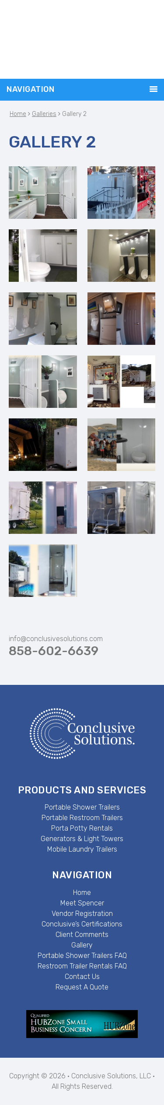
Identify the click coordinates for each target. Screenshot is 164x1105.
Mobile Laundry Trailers (82, 849)
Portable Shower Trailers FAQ (82, 955)
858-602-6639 (53, 651)
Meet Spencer (82, 903)
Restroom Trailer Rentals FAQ (82, 966)
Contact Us (82, 976)
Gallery (82, 945)
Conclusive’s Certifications (82, 924)
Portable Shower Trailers (82, 807)
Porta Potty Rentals (82, 828)
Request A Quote (82, 987)
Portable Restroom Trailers (82, 818)
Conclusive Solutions (82, 39)
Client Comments (82, 934)
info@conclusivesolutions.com (56, 639)
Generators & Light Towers (82, 839)
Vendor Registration (82, 913)
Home (82, 892)
